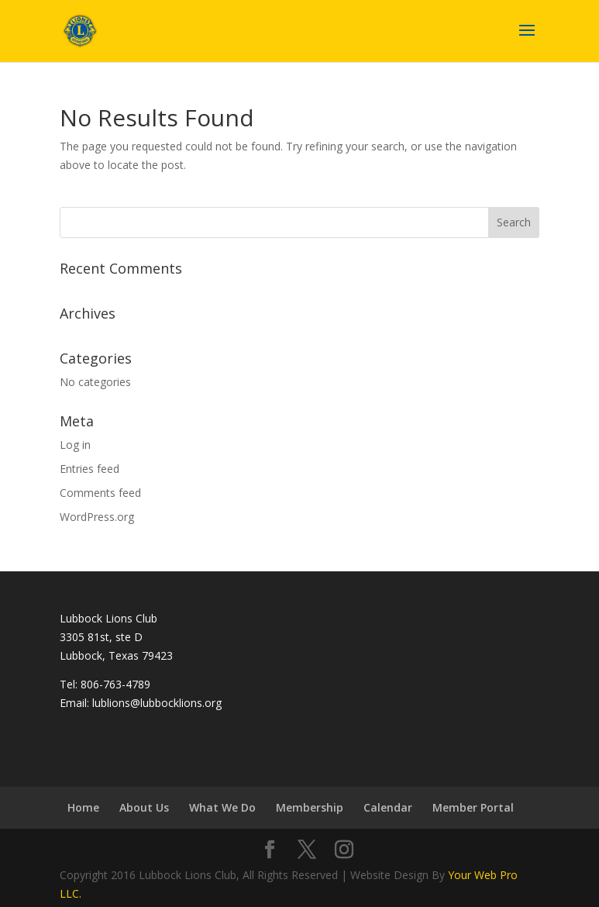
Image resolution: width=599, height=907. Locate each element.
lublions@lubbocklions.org (157, 702)
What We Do (222, 807)
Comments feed (100, 492)
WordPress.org (97, 516)
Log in (75, 444)
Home (83, 807)
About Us (144, 807)
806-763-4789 (115, 684)
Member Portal (473, 807)
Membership (309, 807)
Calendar (387, 807)
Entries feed (89, 468)
